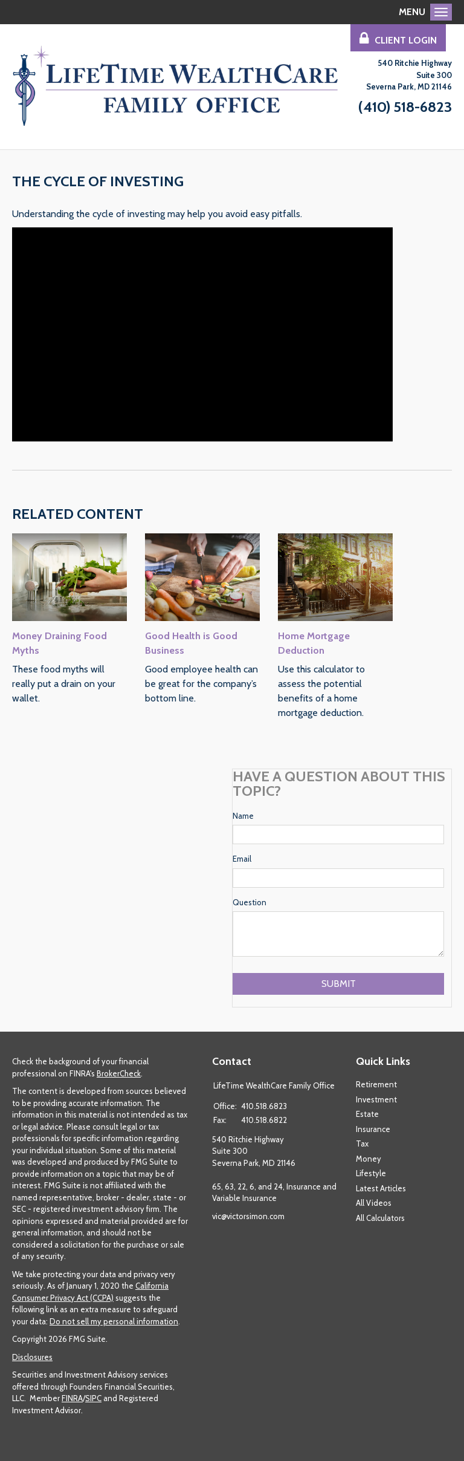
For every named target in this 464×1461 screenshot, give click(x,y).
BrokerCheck (119, 1073)
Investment (376, 1099)
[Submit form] (338, 984)
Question (249, 902)
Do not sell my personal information (114, 1321)
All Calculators (380, 1218)
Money (368, 1158)
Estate (367, 1114)
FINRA (72, 1398)
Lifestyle (371, 1173)
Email (242, 859)
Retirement (376, 1084)
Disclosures (32, 1357)
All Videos (374, 1203)
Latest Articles (381, 1188)
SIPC (93, 1398)
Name (243, 816)
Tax (362, 1143)
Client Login (398, 38)
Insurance (373, 1129)
